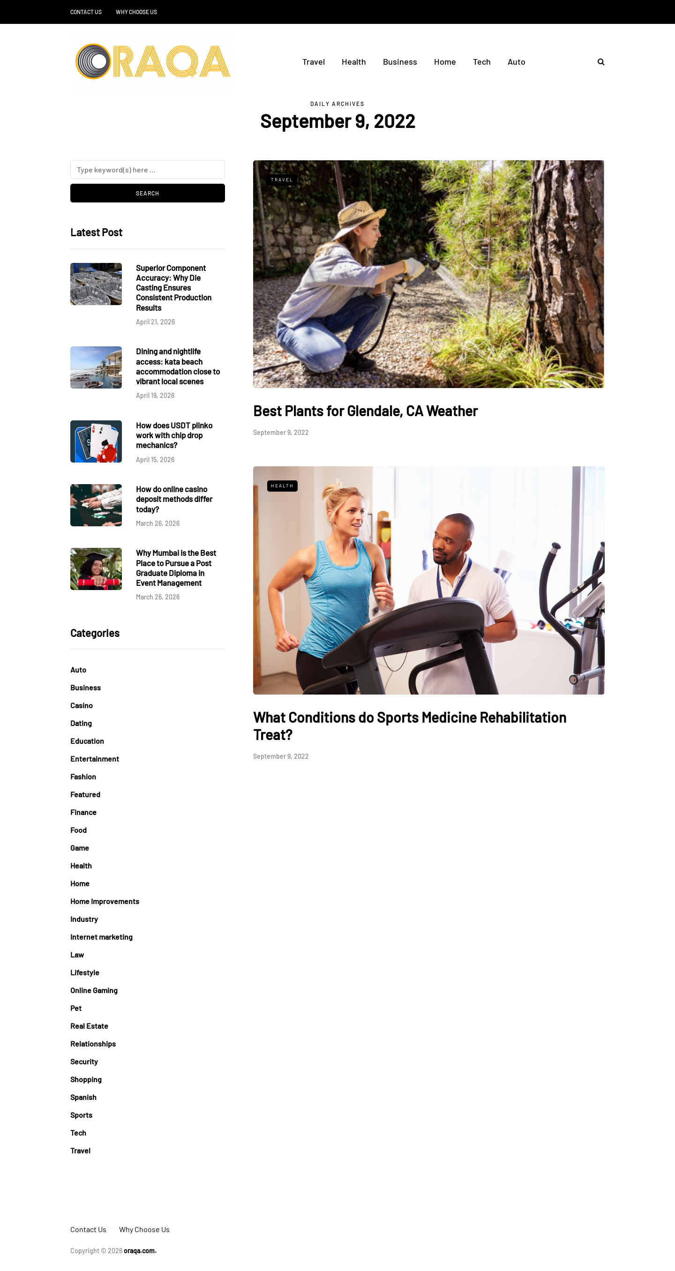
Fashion (83, 776)
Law (77, 954)
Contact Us (86, 11)
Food (78, 829)
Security (84, 1061)
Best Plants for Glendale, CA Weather (365, 410)
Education (87, 740)
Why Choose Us (136, 11)
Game (79, 847)
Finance (83, 811)
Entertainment (94, 758)
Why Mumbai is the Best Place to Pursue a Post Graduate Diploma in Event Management (176, 567)
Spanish (83, 1096)
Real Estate (89, 1025)
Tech (482, 61)
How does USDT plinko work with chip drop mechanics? (174, 435)
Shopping (86, 1079)
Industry (84, 918)
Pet (76, 1007)
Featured (85, 794)
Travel (313, 61)
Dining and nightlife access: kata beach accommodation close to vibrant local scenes (178, 366)
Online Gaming (94, 990)
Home (445, 61)
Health (354, 61)
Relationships (93, 1043)
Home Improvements (104, 901)
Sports (81, 1114)
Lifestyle (84, 972)
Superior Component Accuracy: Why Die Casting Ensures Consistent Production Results (173, 287)
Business (400, 61)
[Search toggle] (598, 61)
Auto (516, 61)
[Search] (147, 169)
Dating (81, 722)
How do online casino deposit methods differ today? (174, 499)
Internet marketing (101, 936)
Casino (81, 705)
